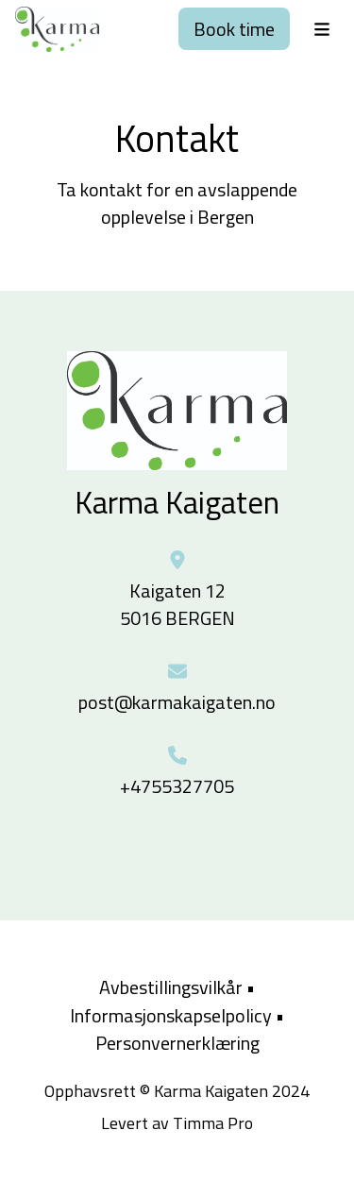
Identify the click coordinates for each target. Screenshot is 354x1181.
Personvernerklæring (177, 1042)
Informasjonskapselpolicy (171, 1015)
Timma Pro (213, 1123)
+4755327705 (177, 786)
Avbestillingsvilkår (171, 987)
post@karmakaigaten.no (177, 702)
